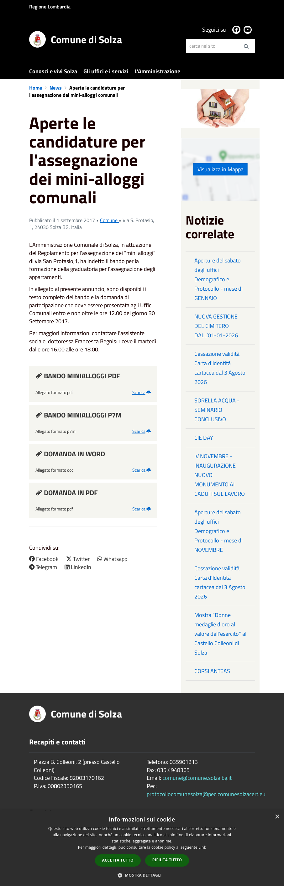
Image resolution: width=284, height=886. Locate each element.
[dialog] (142, 848)
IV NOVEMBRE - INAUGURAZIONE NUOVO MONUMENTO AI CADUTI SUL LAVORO (219, 475)
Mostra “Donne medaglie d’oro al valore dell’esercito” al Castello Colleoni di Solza (220, 634)
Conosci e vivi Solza (53, 71)
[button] (142, 874)
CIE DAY (203, 437)
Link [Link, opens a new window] (202, 847)
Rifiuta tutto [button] (167, 860)
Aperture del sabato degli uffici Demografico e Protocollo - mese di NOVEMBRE (218, 531)
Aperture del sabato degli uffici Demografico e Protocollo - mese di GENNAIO (218, 279)
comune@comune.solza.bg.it (197, 778)
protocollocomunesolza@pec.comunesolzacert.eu (206, 794)
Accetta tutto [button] (118, 860)
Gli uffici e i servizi (105, 71)
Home (36, 87)
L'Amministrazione (157, 71)
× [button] (277, 817)
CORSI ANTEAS (212, 671)
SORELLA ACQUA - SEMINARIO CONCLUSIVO (216, 409)
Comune (109, 220)
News (56, 87)
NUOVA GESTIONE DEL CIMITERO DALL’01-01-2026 (216, 325)
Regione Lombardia (50, 6)
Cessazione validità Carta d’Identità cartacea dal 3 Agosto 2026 (219, 368)
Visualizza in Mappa (220, 169)
